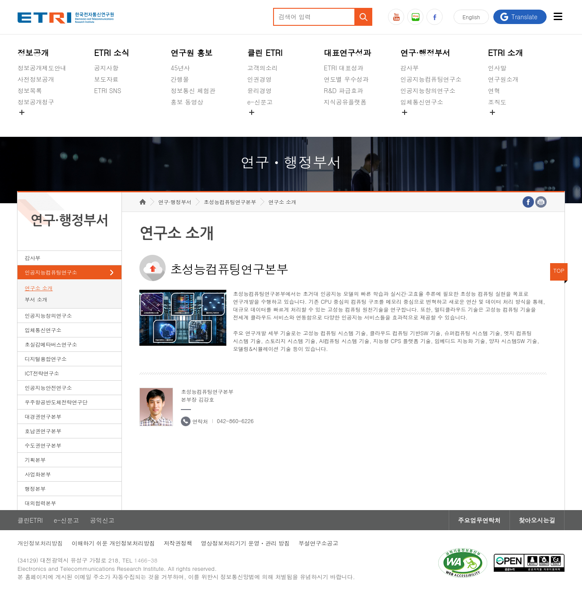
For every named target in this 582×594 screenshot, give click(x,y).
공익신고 (259, 122)
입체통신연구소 (421, 101)
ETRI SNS (107, 90)
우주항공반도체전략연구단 (56, 402)
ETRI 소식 (111, 53)
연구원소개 (503, 79)
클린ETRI (30, 520)
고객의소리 (262, 67)
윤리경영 (259, 90)
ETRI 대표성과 (344, 67)
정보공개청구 (35, 101)
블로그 (415, 17)
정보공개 (33, 53)
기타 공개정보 (507, 122)
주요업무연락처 (479, 520)
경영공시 (29, 122)
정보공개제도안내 (41, 67)
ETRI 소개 (505, 53)
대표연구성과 (347, 53)
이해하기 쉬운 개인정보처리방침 (113, 543)
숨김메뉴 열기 (21, 112)
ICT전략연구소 (42, 373)
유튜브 (396, 17)
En (471, 17)
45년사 (180, 67)
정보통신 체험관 (193, 90)
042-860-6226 (235, 420)
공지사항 (106, 67)
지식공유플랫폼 (345, 101)
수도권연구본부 (43, 445)
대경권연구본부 (43, 416)
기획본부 (35, 459)
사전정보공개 (35, 79)
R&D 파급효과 (343, 90)
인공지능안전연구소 (48, 387)
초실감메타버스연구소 (430, 122)
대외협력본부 (40, 503)
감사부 (409, 67)
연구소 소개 (39, 288)
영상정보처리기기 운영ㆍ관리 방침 (245, 543)
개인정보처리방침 (40, 543)
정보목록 (29, 90)
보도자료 (106, 79)
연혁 (494, 90)
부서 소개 (36, 299)
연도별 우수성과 (346, 79)
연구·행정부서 (425, 53)
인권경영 (259, 79)
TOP (559, 270)
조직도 (497, 101)
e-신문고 (260, 101)
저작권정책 (178, 543)
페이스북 (434, 17)
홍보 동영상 (187, 101)
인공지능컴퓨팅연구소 (430, 79)
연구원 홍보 (192, 53)
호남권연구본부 (43, 430)
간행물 (180, 79)
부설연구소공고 (318, 543)
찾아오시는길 (537, 520)
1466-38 (145, 560)
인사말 (497, 67)
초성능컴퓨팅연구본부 (230, 201)
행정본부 (35, 488)
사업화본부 (38, 474)
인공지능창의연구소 (427, 90)
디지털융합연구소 (46, 358)
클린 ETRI (265, 53)
